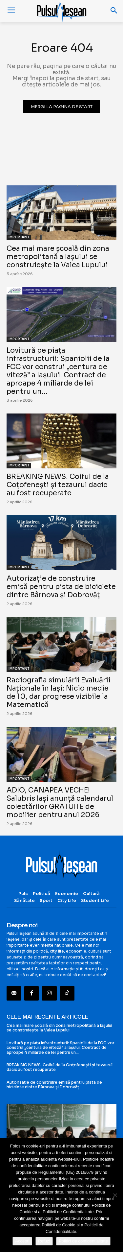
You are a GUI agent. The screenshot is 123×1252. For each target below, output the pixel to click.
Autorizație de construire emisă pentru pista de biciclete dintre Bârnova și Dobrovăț (61, 586)
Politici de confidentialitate (83, 1241)
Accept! (22, 1241)
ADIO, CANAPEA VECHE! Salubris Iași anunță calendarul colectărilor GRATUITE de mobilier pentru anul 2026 (60, 802)
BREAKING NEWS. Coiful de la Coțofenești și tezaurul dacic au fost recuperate (58, 484)
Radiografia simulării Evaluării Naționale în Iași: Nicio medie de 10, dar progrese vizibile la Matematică (59, 692)
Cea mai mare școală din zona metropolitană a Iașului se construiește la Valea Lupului (58, 256)
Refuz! (44, 1241)
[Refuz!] (115, 1195)
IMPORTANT (19, 237)
